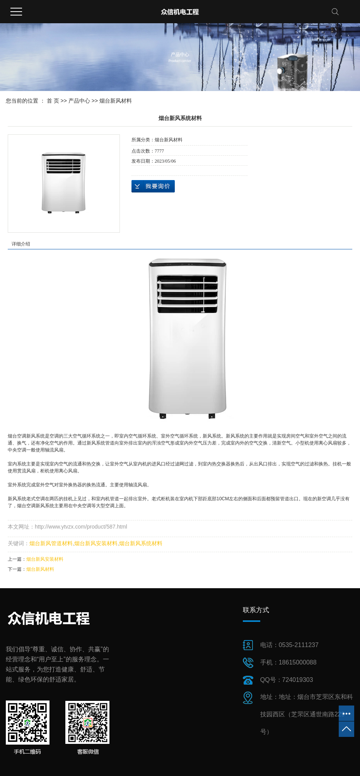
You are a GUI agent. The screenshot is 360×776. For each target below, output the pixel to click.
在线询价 (153, 186)
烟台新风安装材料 (96, 543)
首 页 (53, 101)
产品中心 (79, 101)
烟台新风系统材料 (140, 543)
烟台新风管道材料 (51, 543)
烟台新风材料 (115, 101)
